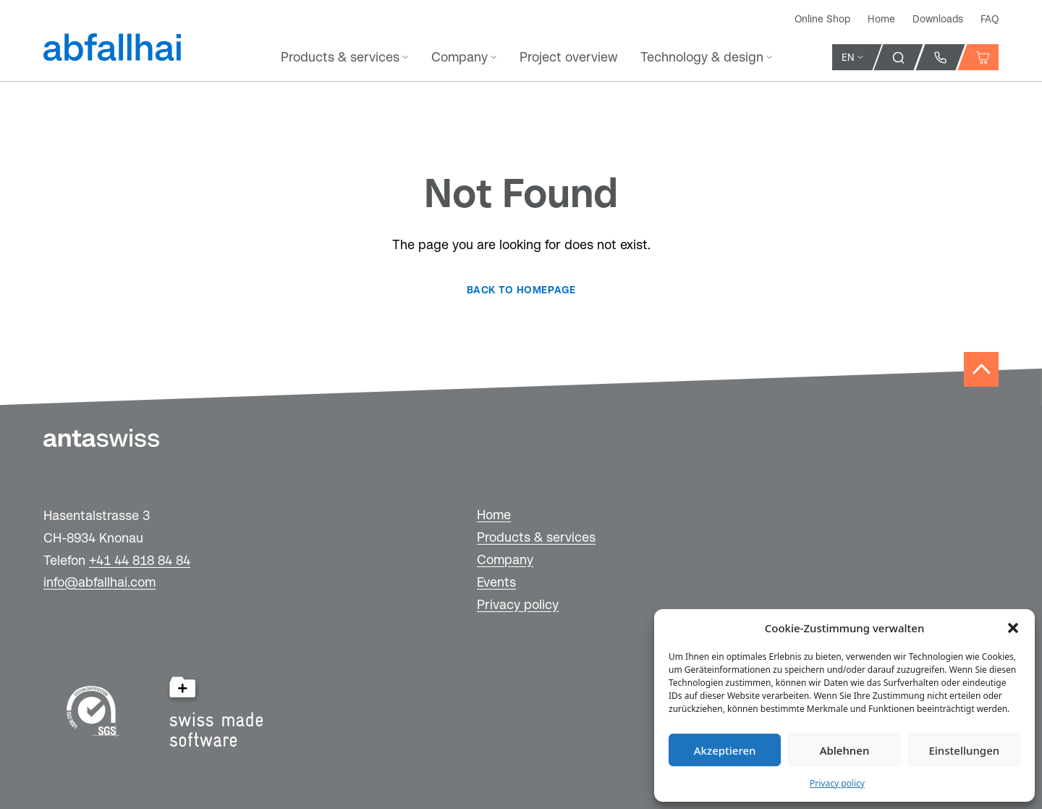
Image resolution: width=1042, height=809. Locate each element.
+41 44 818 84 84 (139, 560)
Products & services (536, 537)
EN (852, 57)
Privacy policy (837, 783)
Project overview (568, 57)
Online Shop (822, 18)
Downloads (937, 18)
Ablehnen (845, 750)
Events (496, 582)
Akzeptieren (725, 750)
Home (881, 18)
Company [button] (463, 57)
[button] (1013, 628)
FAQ (989, 18)
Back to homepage (521, 289)
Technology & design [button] (706, 57)
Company (505, 559)
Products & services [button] (344, 57)
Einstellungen (963, 750)
